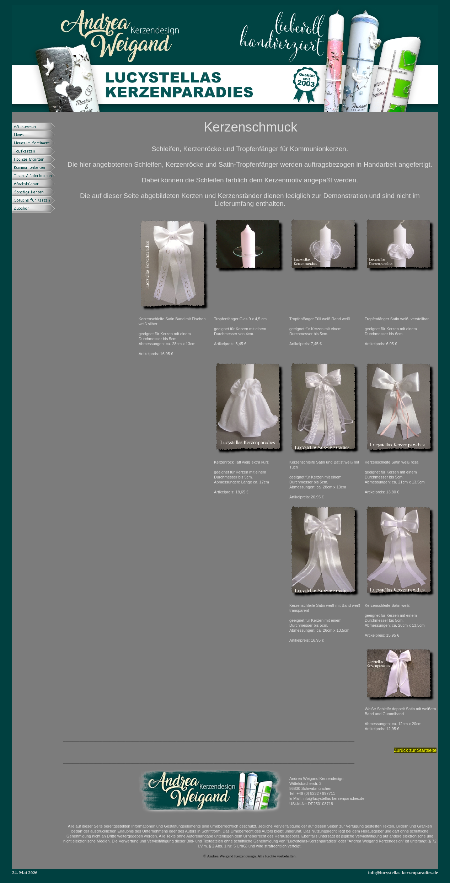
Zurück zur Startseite (415, 750)
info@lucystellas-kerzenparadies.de (403, 872)
